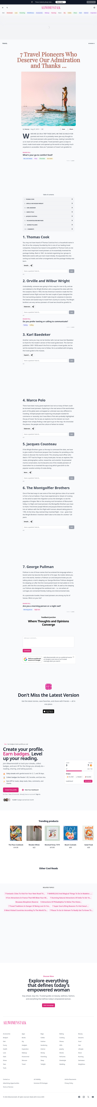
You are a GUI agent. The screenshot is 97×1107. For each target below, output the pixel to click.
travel (4, 43)
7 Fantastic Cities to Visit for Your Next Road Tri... (25, 893)
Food (79, 1041)
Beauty (80, 1034)
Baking (61, 1034)
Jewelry (61, 1049)
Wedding (62, 1064)
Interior (86, 13)
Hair (79, 1045)
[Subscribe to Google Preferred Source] (32, 659)
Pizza (35, 158)
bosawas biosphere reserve (27, 902)
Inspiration (25, 1049)
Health (5, 1049)
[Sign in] (94, 7)
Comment (27, 650)
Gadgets (24, 1045)
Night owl (37, 609)
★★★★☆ (91, 43)
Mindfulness (30, 13)
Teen (4, 1064)
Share (70, 129)
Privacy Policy (69, 1083)
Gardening (44, 1045)
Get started (88, 781)
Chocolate (42, 158)
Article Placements (70, 1079)
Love (16, 13)
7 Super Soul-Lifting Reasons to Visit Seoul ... (70, 906)
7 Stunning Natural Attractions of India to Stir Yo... (70, 898)
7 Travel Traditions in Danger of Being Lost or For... (29, 906)
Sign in (38, 794)
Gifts (60, 1045)
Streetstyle (10, 13)
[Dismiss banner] (73, 657)
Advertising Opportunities (11, 1083)
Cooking (62, 1038)
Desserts (81, 1038)
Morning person (27, 609)
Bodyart (5, 1038)
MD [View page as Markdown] (42, 129)
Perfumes (62, 1056)
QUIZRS (73, 160)
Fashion (43, 1041)
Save (62, 129)
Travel (23, 1064)
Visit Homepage (48, 1005)
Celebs (69, 13)
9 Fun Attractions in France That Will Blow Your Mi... (27, 898)
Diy (64, 13)
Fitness (61, 1041)
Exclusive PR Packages (41, 1083)
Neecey (27, 129)
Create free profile (11, 790)
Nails (80, 13)
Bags (42, 1034)
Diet (3, 13)
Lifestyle (80, 1049)
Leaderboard (69, 781)
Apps (23, 1034)
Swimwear (81, 1060)
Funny (5, 1045)
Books (24, 1038)
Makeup (47, 13)
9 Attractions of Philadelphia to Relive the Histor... (61, 902)
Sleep (42, 1060)
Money (43, 1053)
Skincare (24, 1060)
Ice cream (49, 158)
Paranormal (25, 1056)
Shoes (75, 13)
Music (60, 13)
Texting (25, 325)
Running (53, 13)
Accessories (39, 13)
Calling (31, 325)
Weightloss (81, 1064)
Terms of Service (8, 1087)
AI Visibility (37, 1079)
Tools (4, 1068)
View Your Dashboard (30, 790)
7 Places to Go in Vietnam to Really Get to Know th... (71, 910)
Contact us (6, 1079)
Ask (71, 271)
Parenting (22, 13)
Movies (61, 1053)
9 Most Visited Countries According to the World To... (25, 910)
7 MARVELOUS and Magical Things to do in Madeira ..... (69, 893)
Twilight (43, 1064)
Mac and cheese (27, 158)
